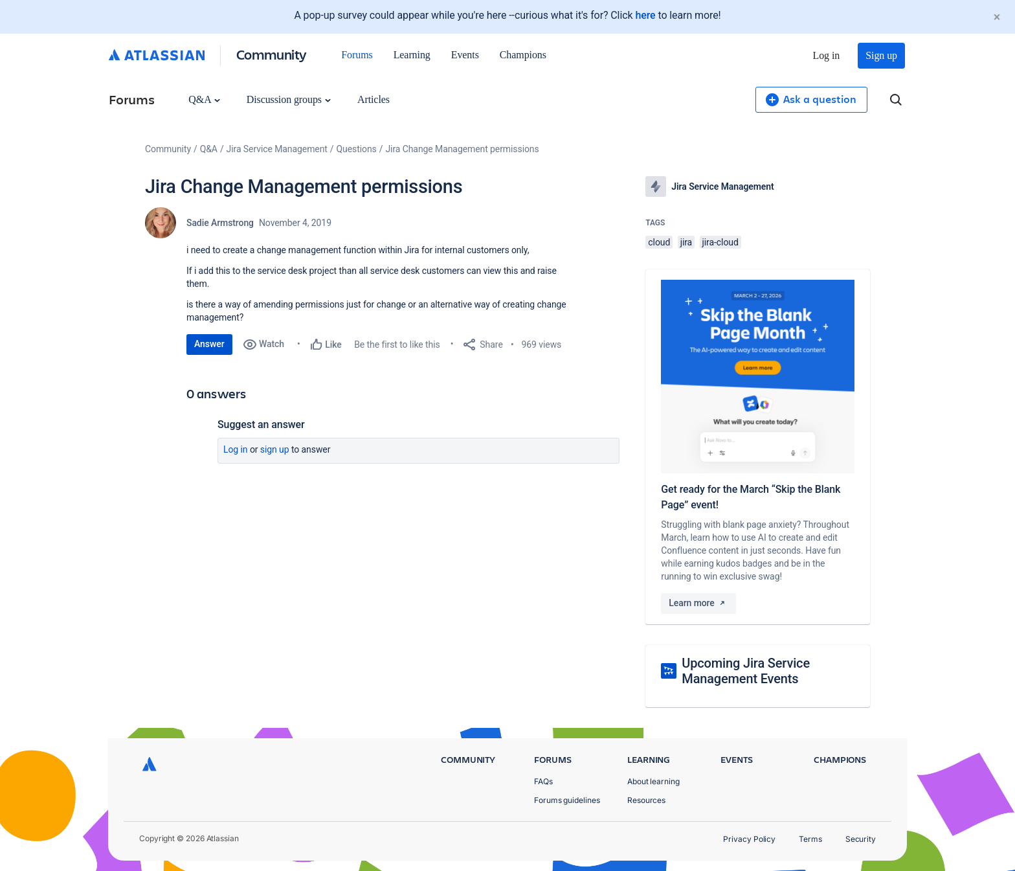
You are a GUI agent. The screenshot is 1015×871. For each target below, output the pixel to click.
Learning (412, 54)
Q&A (203, 99)
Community (271, 54)
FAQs (543, 781)
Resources (646, 800)
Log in (826, 55)
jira (686, 242)
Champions (523, 54)
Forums (356, 54)
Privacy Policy (749, 839)
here (645, 15)
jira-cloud (720, 242)
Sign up (881, 55)
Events (465, 54)
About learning (653, 781)
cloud (659, 242)
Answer (209, 344)
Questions (357, 149)
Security (860, 839)
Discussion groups (289, 99)
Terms (810, 839)
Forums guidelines (567, 800)
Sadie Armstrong (220, 223)
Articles (373, 99)
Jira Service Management (277, 149)
